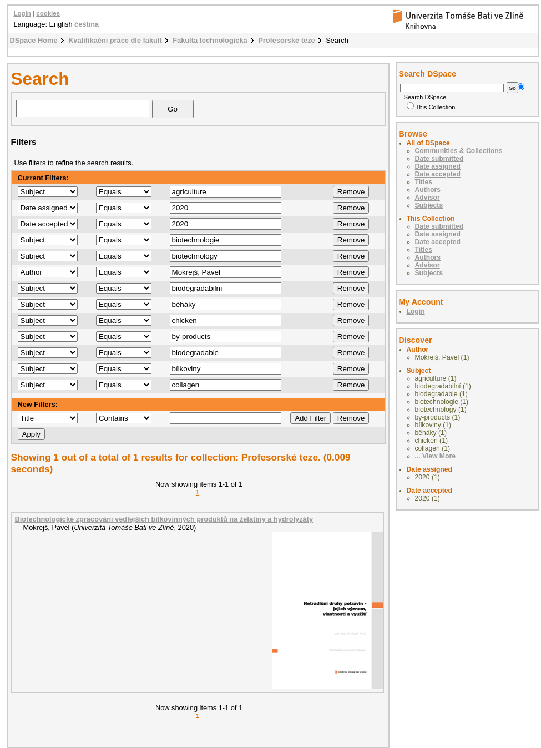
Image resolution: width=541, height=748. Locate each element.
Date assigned (438, 166)
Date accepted (438, 174)
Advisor (427, 197)
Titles (424, 182)
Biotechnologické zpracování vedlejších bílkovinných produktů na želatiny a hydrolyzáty (164, 519)
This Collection (431, 107)
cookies (48, 13)
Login (22, 13)
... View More (435, 456)
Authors (428, 190)
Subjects (429, 205)
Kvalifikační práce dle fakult (115, 40)
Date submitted (439, 159)
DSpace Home (34, 40)
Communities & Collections (459, 151)
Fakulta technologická (210, 40)
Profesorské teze (286, 40)
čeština (86, 24)
